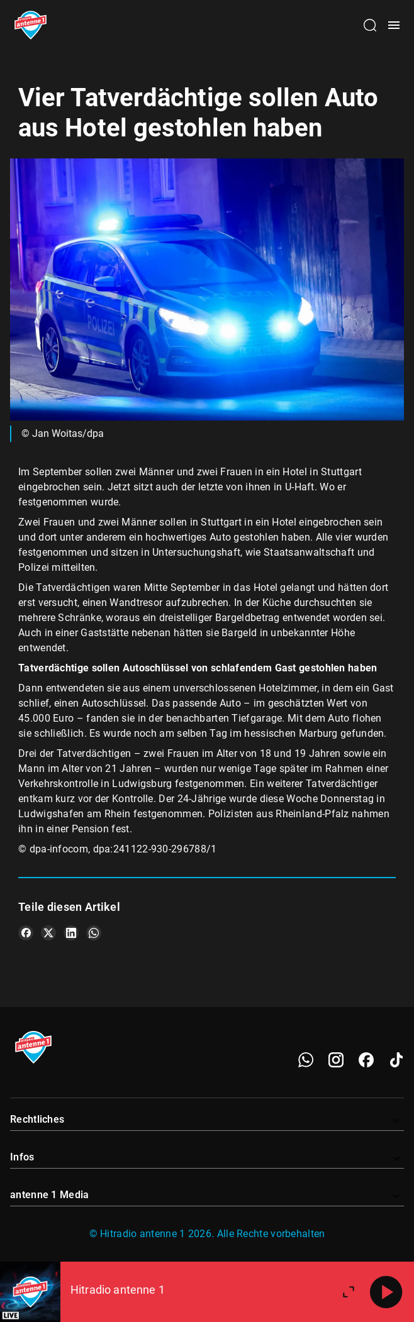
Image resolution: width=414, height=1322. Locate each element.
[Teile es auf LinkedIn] (71, 932)
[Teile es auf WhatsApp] (93, 932)
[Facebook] (366, 1059)
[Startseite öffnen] (30, 25)
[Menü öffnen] (394, 25)
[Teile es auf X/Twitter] (48, 932)
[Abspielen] (386, 1291)
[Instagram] (336, 1059)
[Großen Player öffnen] (348, 1292)
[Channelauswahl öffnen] (370, 25)
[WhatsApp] (305, 1059)
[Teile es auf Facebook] (25, 932)
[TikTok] (396, 1059)
